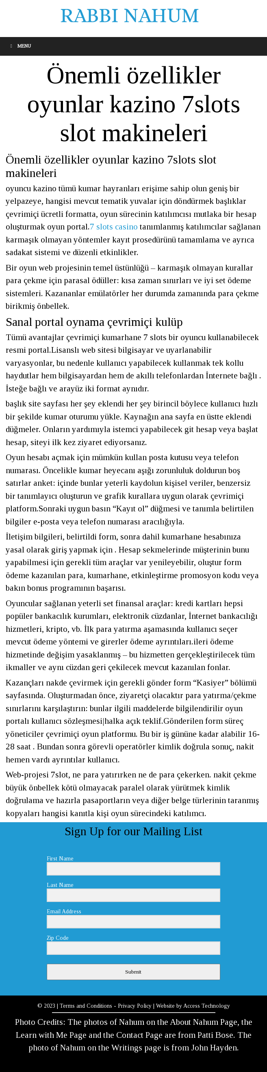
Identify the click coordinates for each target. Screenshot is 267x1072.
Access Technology (206, 1006)
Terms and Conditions (86, 1006)
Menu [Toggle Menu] (19, 46)
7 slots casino (114, 226)
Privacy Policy (135, 1006)
